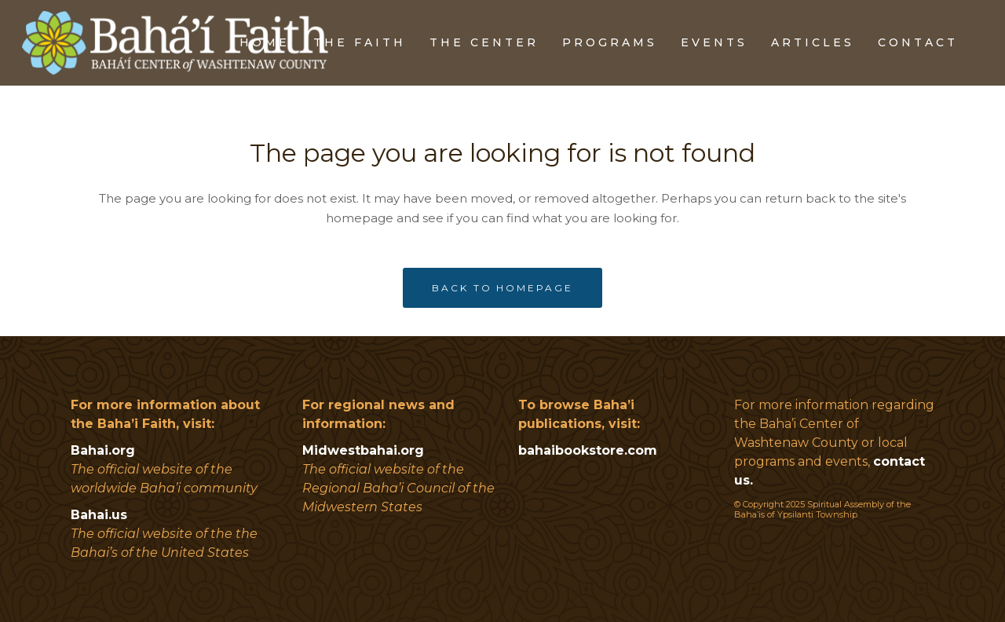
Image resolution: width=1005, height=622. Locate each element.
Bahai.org (103, 450)
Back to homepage (502, 288)
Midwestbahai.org (363, 450)
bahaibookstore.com (587, 450)
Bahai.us (99, 514)
